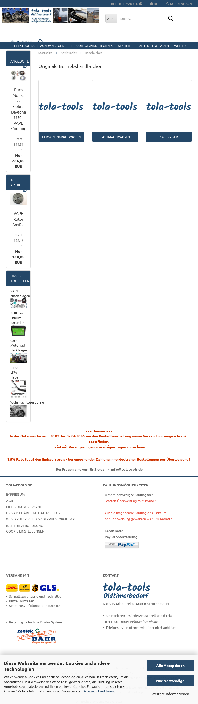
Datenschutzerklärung (99, 691)
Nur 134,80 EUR (18, 249)
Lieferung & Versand (24, 506)
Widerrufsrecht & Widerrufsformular (40, 519)
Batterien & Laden (153, 45)
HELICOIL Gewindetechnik (91, 45)
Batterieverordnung (24, 525)
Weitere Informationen (170, 693)
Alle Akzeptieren (170, 665)
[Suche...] (111, 18)
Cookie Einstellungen (25, 531)
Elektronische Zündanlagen (39, 45)
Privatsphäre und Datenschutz (33, 513)
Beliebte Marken (126, 4)
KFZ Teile (125, 45)
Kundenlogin (179, 4)
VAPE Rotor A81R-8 (18, 219)
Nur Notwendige (170, 680)
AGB (9, 500)
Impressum (15, 494)
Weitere (180, 45)
